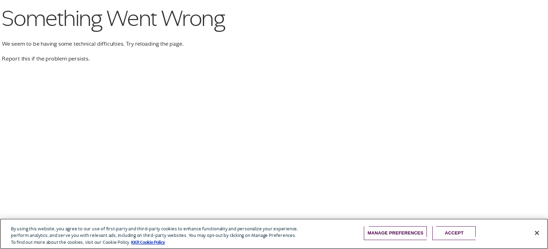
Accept (454, 233)
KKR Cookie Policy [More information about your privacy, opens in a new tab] (148, 242)
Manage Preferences (395, 233)
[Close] (537, 232)
